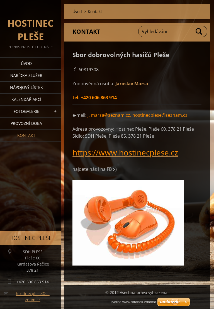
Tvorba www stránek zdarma (133, 302)
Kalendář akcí (26, 99)
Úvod (26, 63)
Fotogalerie (26, 111)
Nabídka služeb (26, 75)
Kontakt (26, 135)
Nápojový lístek (26, 87)
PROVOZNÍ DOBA (26, 123)
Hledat (199, 31)
